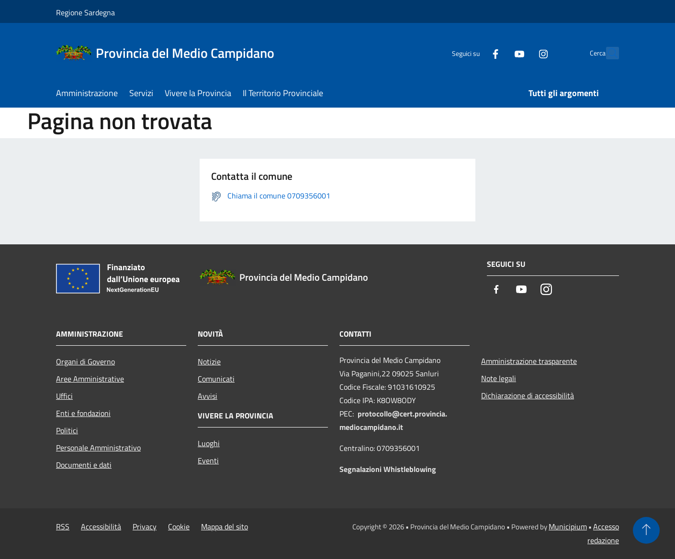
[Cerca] (607, 53)
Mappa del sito (224, 526)
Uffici (64, 396)
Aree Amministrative (90, 378)
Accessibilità (101, 526)
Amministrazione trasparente (529, 361)
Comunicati (216, 378)
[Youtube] (498, 52)
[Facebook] (474, 52)
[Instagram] (522, 52)
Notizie (209, 361)
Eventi (208, 460)
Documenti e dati (84, 465)
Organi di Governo (85, 361)
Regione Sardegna (85, 12)
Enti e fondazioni (83, 413)
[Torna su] (646, 530)
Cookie (179, 526)
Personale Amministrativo (98, 447)
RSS (62, 526)
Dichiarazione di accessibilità (527, 395)
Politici (67, 430)
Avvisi (207, 396)
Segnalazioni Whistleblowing (387, 469)
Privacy (145, 526)
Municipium (568, 526)
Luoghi (209, 443)
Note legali (498, 378)
